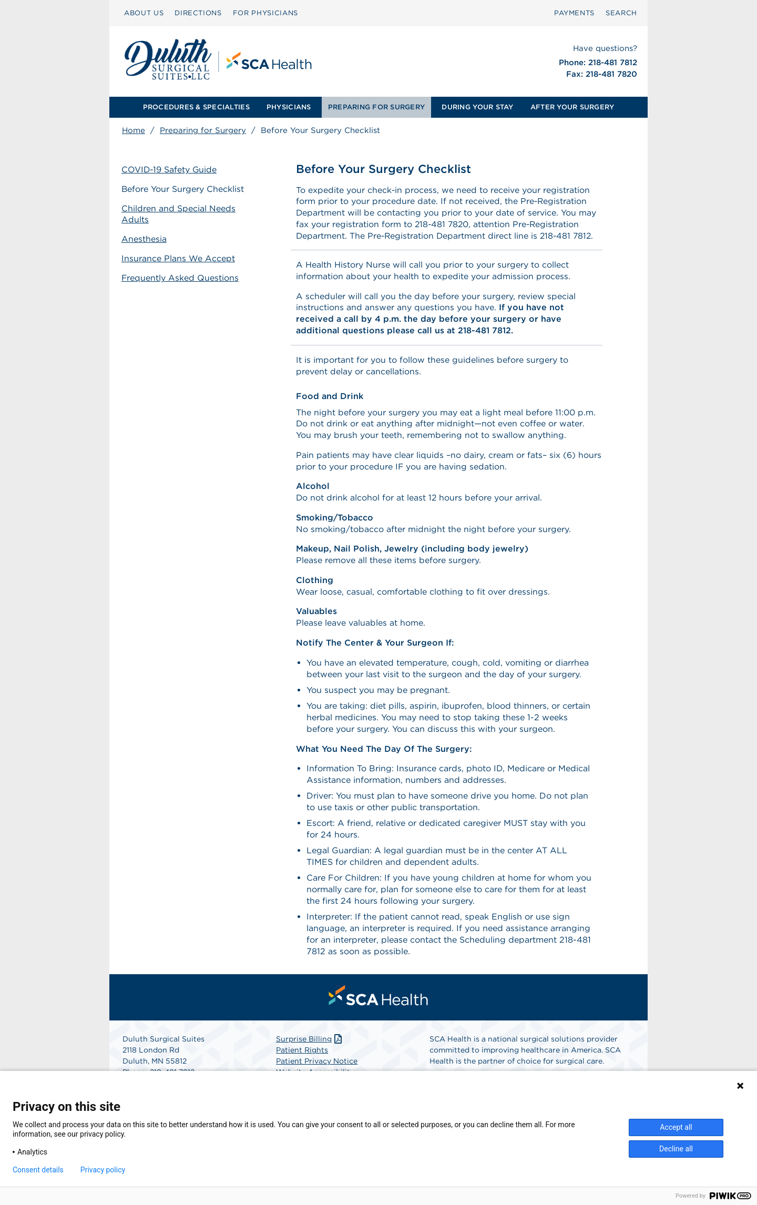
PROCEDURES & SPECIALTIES (196, 107)
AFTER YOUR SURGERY (572, 107)
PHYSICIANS (289, 107)
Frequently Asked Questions (181, 277)
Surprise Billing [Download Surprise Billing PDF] (310, 1043)
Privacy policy (102, 1170)
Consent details (38, 1170)
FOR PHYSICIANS (265, 13)
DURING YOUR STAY (477, 107)
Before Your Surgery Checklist (183, 189)
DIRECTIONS (198, 13)
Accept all (676, 1127)
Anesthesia (144, 238)
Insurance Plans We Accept (179, 258)
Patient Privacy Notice (316, 1065)
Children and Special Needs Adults (179, 213)
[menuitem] (144, 13)
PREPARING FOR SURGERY (376, 107)
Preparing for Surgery (203, 130)
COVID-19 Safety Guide (170, 170)
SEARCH (621, 13)
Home (133, 130)
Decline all (676, 1149)
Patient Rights (302, 1054)
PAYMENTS (574, 13)
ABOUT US (143, 13)
